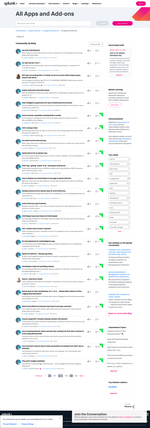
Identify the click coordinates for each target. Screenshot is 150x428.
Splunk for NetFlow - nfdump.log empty (37, 254)
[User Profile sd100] (18, 141)
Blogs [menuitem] (75, 3)
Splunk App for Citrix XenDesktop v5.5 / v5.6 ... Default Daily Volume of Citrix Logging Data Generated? (52, 292)
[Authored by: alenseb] (26, 160)
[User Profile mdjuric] (18, 255)
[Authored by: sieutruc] (26, 70)
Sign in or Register (126, 417)
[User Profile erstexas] (18, 192)
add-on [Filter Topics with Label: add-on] (112, 159)
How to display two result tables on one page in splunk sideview (46, 178)
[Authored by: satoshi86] (26, 236)
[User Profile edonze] (18, 217)
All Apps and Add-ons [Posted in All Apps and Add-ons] (42, 58)
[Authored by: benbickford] (27, 301)
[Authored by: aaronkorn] (26, 135)
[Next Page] (82, 376)
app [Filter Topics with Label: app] (111, 173)
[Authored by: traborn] (26, 249)
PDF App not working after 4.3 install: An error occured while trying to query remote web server (51, 76)
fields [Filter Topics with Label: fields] (112, 217)
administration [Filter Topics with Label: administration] (115, 164)
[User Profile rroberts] (18, 362)
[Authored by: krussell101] (27, 173)
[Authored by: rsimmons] (26, 85)
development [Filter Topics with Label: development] (114, 198)
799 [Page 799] (66, 376)
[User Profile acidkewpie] (18, 116)
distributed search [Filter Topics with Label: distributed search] (116, 203)
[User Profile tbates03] (18, 320)
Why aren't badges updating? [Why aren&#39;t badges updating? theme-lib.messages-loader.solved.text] (33, 361)
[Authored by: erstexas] (26, 198)
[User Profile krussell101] (18, 167)
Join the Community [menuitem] (36, 3)
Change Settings (27, 424)
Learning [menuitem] (84, 3)
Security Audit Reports (31, 50)
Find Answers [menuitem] (53, 3)
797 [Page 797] (54, 376)
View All (113, 371)
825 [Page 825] (76, 376)
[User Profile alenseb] (18, 154)
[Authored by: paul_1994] (27, 110)
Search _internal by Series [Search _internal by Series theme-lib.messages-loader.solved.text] (32, 279)
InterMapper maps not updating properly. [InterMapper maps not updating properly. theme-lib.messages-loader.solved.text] (38, 266)
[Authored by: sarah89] (26, 97)
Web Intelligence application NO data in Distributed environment (47, 103)
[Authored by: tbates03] (26, 326)
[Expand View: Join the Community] (45, 3)
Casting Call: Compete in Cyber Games (118, 295)
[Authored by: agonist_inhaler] (28, 211)
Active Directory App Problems (34, 203)
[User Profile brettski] (18, 307)
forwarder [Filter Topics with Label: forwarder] (113, 222)
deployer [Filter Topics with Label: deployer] (113, 193)
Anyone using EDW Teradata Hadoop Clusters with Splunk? (45, 319)
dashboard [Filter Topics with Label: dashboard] (113, 183)
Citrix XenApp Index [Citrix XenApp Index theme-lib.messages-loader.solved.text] (30, 128)
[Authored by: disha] (25, 186)
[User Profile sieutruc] (18, 64)
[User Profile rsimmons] (18, 76)
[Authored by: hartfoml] (26, 286)
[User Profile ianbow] (18, 51)
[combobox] (62, 23)
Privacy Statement (10, 424)
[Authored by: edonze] (26, 223)
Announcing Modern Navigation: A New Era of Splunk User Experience (119, 274)
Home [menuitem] (22, 3)
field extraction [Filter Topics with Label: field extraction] (115, 212)
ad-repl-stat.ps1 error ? (31, 63)
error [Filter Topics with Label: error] (111, 208)
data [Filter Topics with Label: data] (111, 188)
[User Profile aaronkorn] (18, 129)
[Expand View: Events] (69, 3)
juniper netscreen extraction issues (35, 90)
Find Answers (21, 31)
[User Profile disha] (18, 179)
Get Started (115, 105)
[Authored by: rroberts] (26, 368)
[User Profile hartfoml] (18, 280)
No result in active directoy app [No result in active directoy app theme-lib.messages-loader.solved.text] (34, 140)
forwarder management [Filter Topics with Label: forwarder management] (118, 227)
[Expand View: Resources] (101, 3)
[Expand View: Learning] (89, 3)
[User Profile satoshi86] (18, 229)
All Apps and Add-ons (51, 31)
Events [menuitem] (65, 3)
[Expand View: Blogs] (78, 3)
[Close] (60, 418)
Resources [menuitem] (96, 3)
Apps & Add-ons (34, 31)
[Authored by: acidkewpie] (27, 123)
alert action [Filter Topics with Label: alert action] (114, 169)
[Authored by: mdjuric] (26, 261)
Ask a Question (123, 23)
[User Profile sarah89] (18, 91)
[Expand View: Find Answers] (60, 3)
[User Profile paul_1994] (18, 104)
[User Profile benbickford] (18, 292)
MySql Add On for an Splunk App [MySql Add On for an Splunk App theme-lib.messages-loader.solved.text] (34, 153)
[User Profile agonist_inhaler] (18, 204)
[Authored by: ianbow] (26, 58)
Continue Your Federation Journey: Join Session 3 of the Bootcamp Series (119, 251)
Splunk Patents (70, 421)
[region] (31, 421)
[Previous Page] (37, 376)
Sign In (141, 3)
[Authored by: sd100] (25, 148)
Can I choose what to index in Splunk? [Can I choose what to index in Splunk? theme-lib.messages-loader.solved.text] (36, 228)
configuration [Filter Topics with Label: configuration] (114, 178)
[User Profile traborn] (18, 242)
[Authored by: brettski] (26, 314)
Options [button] (18, 37)
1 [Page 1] (45, 376)
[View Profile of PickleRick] (112, 387)
